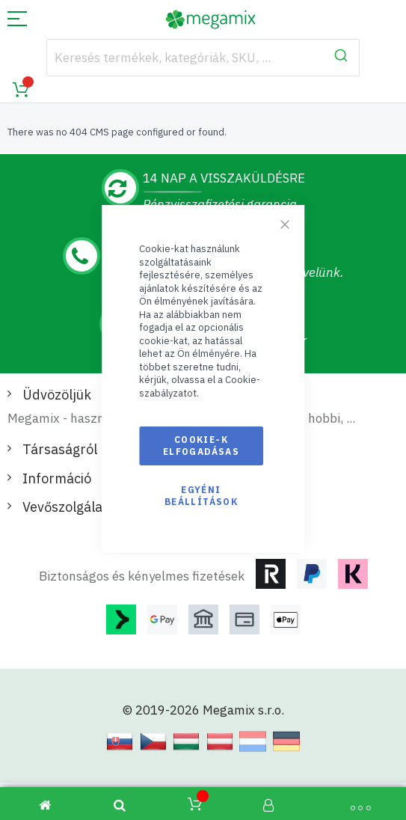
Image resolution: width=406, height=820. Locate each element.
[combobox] (202, 57)
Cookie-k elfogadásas (201, 445)
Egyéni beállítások (201, 495)
